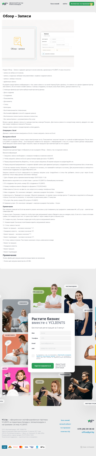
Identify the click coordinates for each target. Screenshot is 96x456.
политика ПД (65, 431)
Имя (33, 333)
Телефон (35, 338)
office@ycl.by (88, 432)
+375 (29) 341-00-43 (85, 429)
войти (65, 4)
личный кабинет (65, 424)
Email (33, 343)
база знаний (55, 4)
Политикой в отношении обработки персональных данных (53, 355)
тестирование (65, 428)
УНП (33, 348)
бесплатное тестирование (80, 4)
